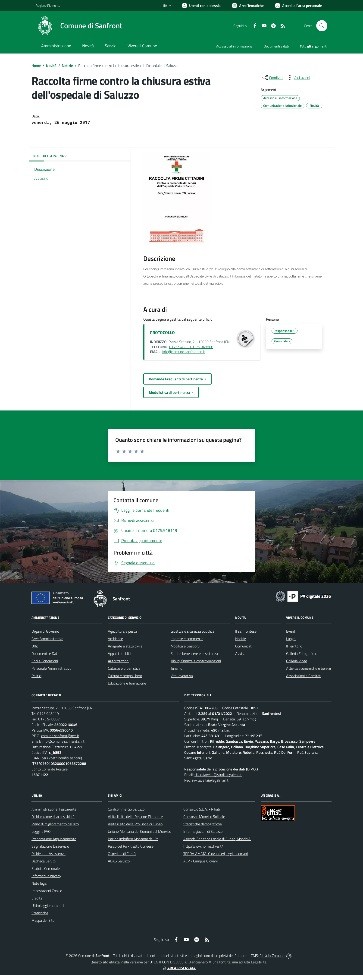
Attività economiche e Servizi (308, 668)
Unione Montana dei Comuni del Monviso (139, 831)
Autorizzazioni (118, 661)
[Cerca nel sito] (321, 25)
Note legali (39, 883)
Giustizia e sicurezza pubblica (192, 631)
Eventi (291, 631)
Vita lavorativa (182, 675)
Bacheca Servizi (43, 861)
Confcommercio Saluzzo (126, 809)
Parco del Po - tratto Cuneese (130, 846)
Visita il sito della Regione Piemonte (135, 816)
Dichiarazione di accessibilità (53, 816)
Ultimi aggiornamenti (47, 905)
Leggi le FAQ (41, 831)
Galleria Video (296, 661)
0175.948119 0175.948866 (191, 347)
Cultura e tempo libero (125, 675)
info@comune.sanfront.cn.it (183, 351)
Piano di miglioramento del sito (55, 824)
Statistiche (39, 913)
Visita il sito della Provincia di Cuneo (135, 824)
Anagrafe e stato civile (125, 646)
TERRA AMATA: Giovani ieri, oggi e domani (215, 853)
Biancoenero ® (199, 962)
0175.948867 (49, 719)
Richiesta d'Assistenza (48, 853)
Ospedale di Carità (122, 853)
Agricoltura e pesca (122, 631)
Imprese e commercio (187, 638)
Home (36, 65)
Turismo (176, 668)
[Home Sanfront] (79, 25)
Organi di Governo (45, 631)
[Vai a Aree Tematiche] (247, 5)
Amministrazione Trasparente (53, 809)
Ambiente (115, 638)
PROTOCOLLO (162, 332)
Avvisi (239, 653)
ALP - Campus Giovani (200, 861)
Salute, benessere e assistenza (194, 653)
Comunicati (243, 646)
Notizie (67, 65)
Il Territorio (294, 646)
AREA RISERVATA (179, 968)
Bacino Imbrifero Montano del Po (133, 839)
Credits (36, 898)
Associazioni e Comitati (303, 675)
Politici (36, 675)
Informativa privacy (46, 876)
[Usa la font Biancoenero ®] (201, 5)
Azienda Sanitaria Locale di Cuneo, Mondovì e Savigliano (226, 839)
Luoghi (291, 638)
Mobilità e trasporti (185, 646)
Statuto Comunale (45, 868)
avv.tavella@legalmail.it (209, 780)
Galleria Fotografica (301, 653)
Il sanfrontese (246, 631)
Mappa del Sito (42, 920)
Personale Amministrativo (51, 668)
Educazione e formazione (127, 683)
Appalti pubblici (119, 653)
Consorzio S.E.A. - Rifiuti (201, 809)
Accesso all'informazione (234, 46)
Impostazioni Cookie (46, 890)
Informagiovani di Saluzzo (202, 831)
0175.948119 (48, 713)
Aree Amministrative (47, 638)
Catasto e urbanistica (124, 668)
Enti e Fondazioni (44, 661)
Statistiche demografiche (202, 824)
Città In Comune (272, 955)
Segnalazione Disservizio (50, 846)
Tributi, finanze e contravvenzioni (196, 661)
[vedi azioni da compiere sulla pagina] (298, 77)
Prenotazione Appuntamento (53, 839)
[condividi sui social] (272, 77)
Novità (51, 65)
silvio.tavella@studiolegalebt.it (218, 774)
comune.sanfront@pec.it (60, 735)
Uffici (35, 646)
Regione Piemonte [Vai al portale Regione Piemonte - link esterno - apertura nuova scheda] (48, 5)
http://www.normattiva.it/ (203, 846)
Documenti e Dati (44, 653)
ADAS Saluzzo (119, 861)
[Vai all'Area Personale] (298, 5)
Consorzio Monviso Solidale (204, 816)
